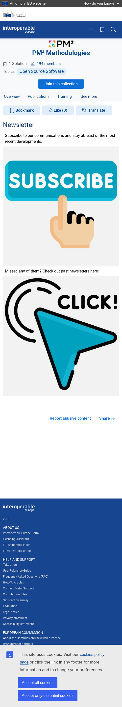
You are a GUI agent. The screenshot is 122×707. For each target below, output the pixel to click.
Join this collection (61, 84)
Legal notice (11, 612)
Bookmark (22, 110)
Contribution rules (15, 594)
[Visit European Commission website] (15, 14)
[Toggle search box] (113, 29)
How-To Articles (13, 582)
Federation (10, 606)
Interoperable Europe (17, 551)
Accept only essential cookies (47, 695)
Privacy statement (15, 618)
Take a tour (10, 564)
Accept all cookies (37, 683)
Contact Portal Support (18, 588)
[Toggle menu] (91, 29)
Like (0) (58, 110)
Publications (38, 96)
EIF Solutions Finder (16, 545)
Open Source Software (42, 71)
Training (64, 96)
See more (89, 96)
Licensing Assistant (16, 539)
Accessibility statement (18, 624)
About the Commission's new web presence (32, 638)
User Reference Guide (17, 570)
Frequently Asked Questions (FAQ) (25, 576)
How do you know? (101, 3)
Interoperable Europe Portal (21, 533)
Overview (12, 96)
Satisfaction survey (15, 600)
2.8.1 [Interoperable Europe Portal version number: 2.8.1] (6, 519)
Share (107, 418)
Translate (96, 110)
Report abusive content (70, 418)
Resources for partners (18, 644)
